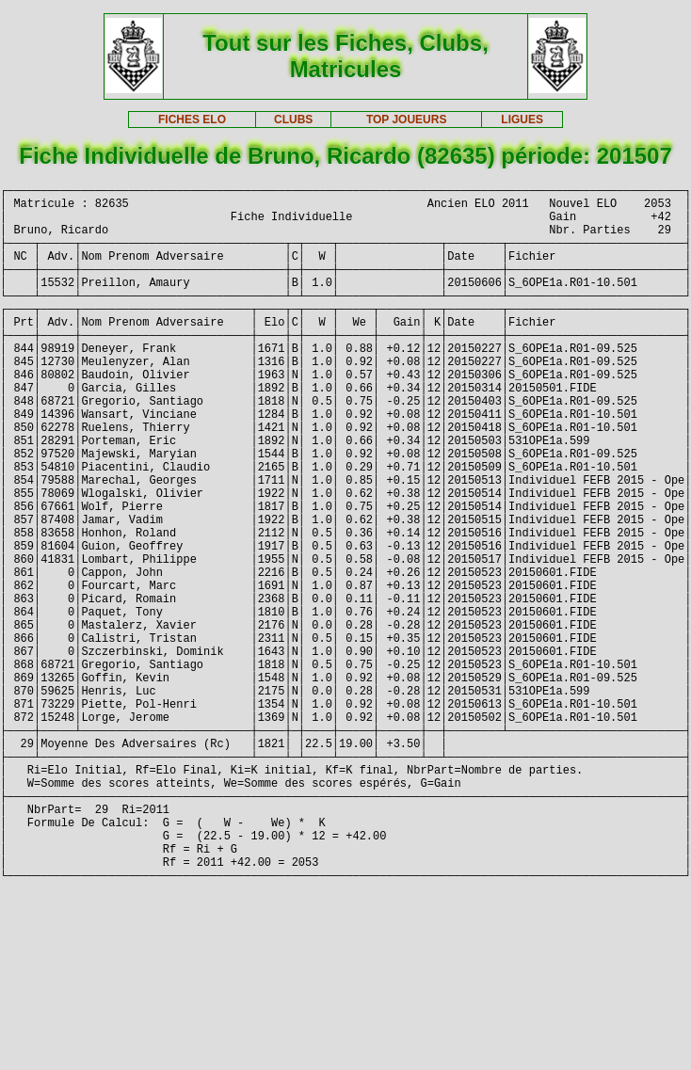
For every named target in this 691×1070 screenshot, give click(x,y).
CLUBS (293, 119)
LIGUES (522, 119)
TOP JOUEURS (406, 119)
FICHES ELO (192, 119)
